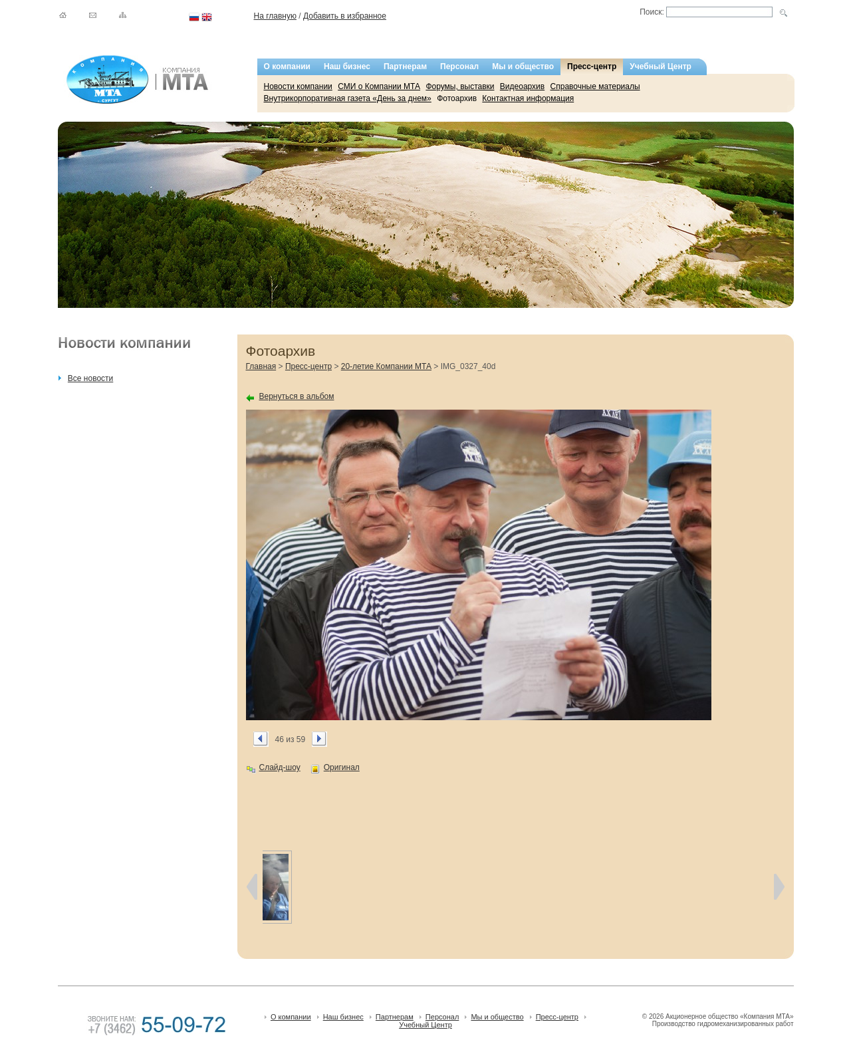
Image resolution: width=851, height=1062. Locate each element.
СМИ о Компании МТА (379, 86)
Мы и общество (523, 66)
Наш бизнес (347, 66)
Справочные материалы (595, 86)
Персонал (459, 66)
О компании (287, 66)
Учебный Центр (660, 66)
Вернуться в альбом (296, 396)
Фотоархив (457, 98)
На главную (275, 16)
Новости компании (298, 86)
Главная (261, 366)
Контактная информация (528, 98)
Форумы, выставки (460, 86)
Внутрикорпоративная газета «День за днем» (347, 98)
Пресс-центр (591, 66)
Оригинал (342, 767)
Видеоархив (522, 86)
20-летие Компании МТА (386, 366)
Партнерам (405, 66)
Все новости (90, 378)
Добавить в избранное (344, 16)
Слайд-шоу (280, 767)
